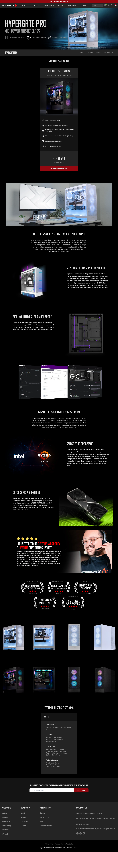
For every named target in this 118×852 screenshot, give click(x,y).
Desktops (5, 817)
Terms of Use (59, 844)
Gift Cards (5, 834)
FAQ (41, 821)
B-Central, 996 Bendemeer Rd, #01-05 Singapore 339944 (95, 818)
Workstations (6, 821)
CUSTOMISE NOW (59, 168)
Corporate (24, 821)
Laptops (4, 813)
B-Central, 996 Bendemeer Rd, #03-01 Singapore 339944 (95, 829)
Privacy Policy (49, 844)
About (23, 813)
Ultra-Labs (5, 830)
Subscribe (81, 790)
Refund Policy (69, 844)
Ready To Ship (6, 826)
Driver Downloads (46, 826)
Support (42, 813)
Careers (23, 826)
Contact (23, 817)
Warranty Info (44, 817)
